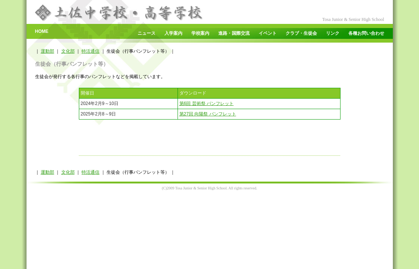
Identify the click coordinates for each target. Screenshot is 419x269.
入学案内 (173, 33)
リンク (332, 33)
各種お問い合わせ (366, 33)
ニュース (146, 33)
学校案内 (200, 33)
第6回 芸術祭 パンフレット (206, 103)
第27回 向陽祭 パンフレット (207, 114)
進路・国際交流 (234, 33)
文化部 (68, 51)
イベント (268, 33)
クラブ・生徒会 (301, 33)
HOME (42, 31)
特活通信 (90, 51)
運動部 (47, 51)
